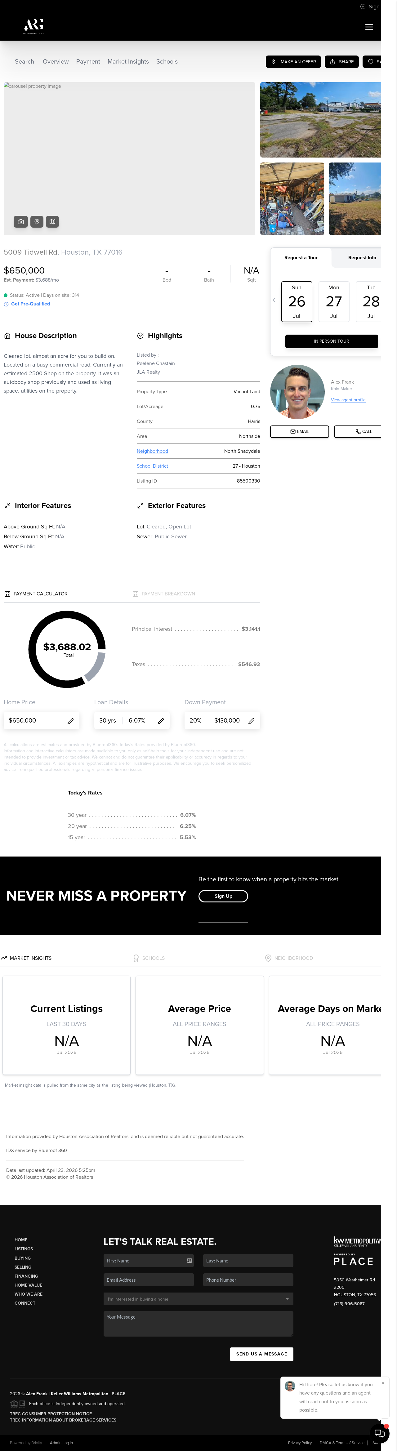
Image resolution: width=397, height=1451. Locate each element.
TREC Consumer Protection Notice (51, 1414)
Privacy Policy (300, 1442)
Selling (23, 1267)
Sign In (373, 6)
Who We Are (28, 1294)
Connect (25, 1303)
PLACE (118, 1393)
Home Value (28, 1285)
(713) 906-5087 (349, 1303)
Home (21, 1240)
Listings (24, 1249)
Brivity (36, 1442)
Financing (26, 1276)
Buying (23, 1258)
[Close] (383, 1383)
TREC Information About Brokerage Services (63, 1420)
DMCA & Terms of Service (342, 1442)
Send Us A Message (261, 1354)
